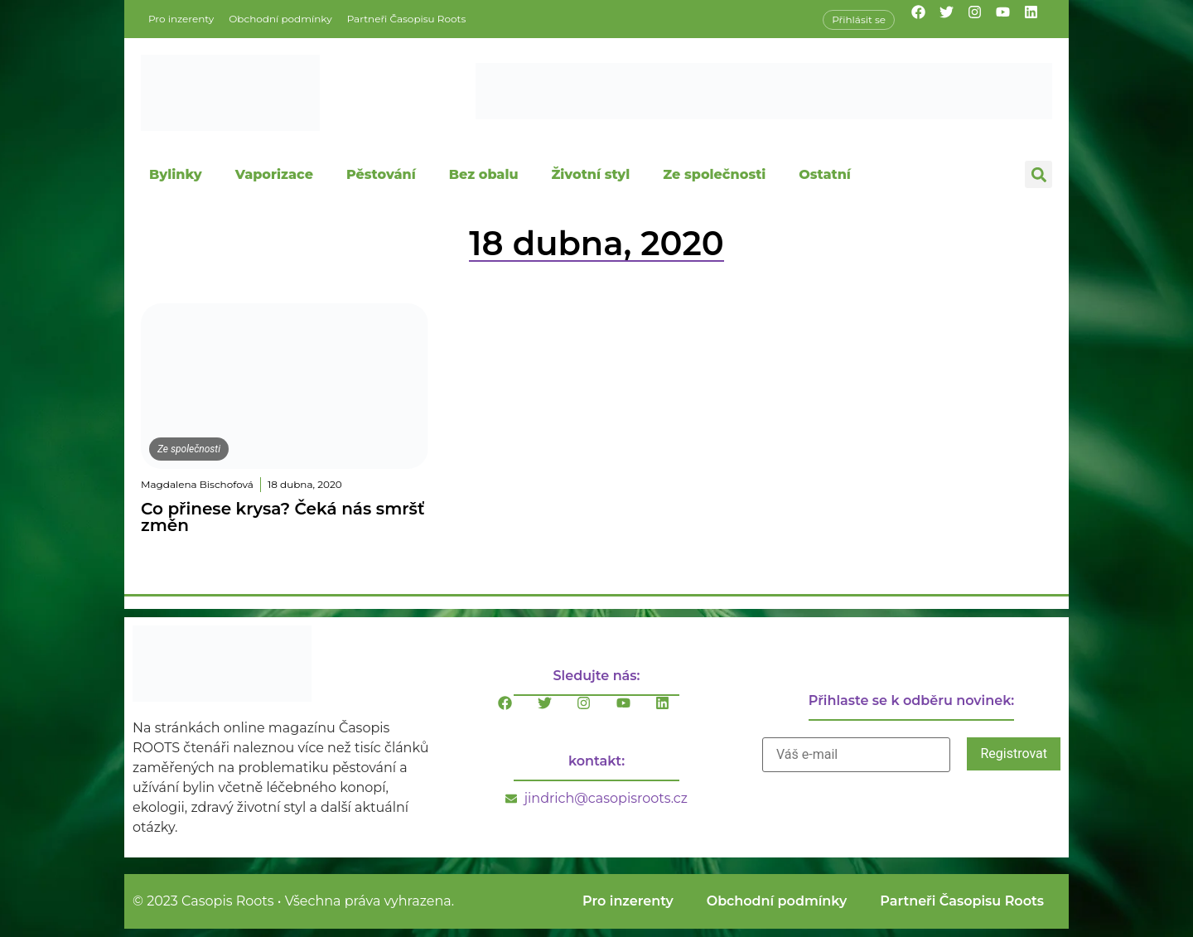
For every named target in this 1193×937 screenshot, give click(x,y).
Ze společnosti (714, 174)
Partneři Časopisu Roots (406, 18)
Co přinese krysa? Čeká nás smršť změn (282, 517)
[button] (1038, 174)
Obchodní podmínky (280, 18)
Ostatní (825, 174)
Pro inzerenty (181, 18)
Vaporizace (274, 174)
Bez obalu (484, 174)
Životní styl (590, 174)
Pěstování (381, 174)
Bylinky (175, 174)
